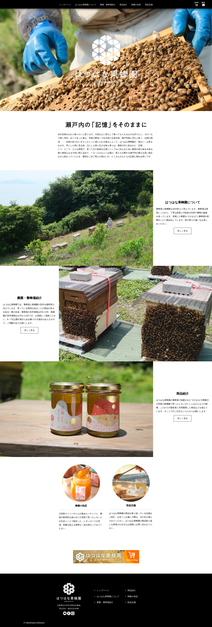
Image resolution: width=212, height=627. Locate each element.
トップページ (65, 5)
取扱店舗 (149, 5)
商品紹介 (123, 5)
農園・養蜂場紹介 (107, 5)
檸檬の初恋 (136, 5)
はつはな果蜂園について (85, 5)
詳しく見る (182, 231)
